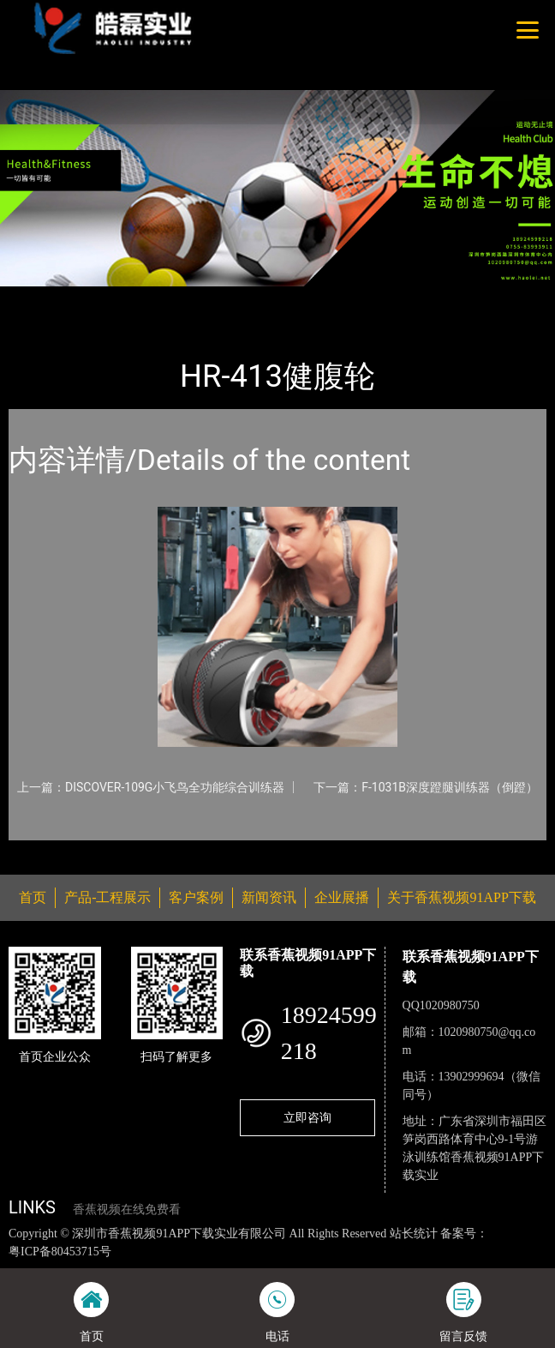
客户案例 (196, 897)
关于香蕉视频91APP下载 (461, 897)
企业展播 (341, 897)
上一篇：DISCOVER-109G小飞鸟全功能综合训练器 (150, 787)
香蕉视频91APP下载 (218, 297)
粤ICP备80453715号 (60, 1251)
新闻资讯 (269, 897)
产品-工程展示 (106, 297)
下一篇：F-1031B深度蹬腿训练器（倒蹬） (425, 787)
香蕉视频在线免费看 (127, 1209)
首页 (37, 297)
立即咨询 (307, 1117)
